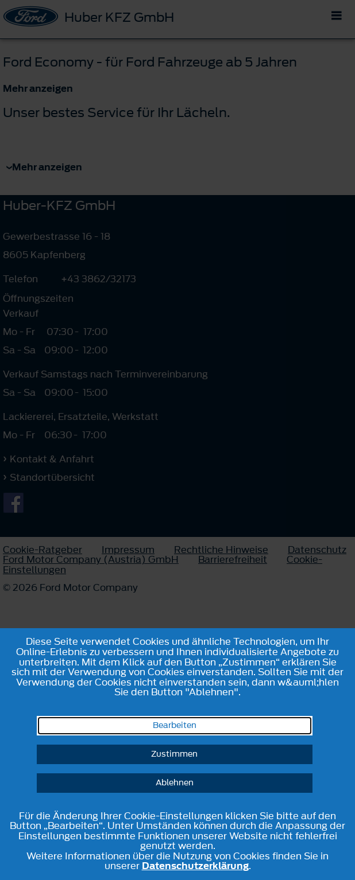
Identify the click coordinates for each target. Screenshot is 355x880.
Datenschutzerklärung (195, 866)
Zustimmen (174, 754)
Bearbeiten (174, 725)
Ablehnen (175, 783)
